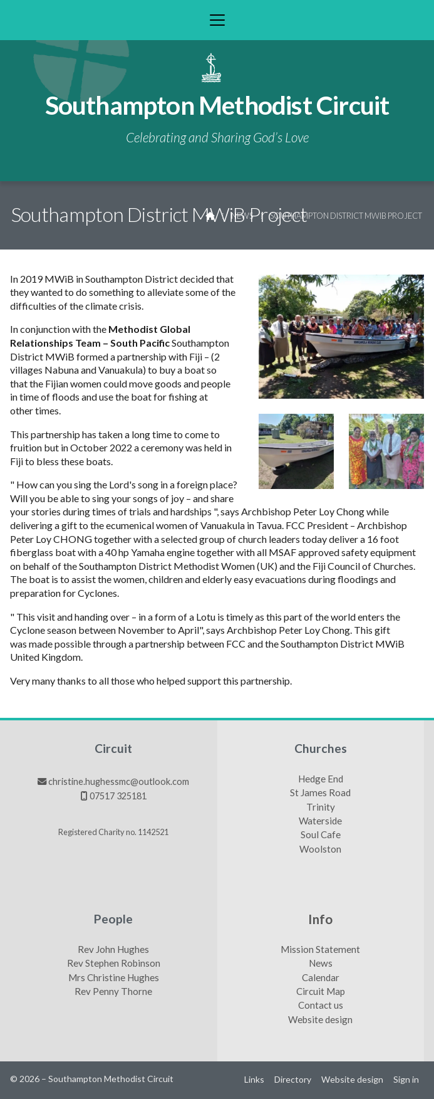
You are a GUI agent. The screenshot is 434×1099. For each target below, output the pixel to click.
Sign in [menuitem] (406, 1079)
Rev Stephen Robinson (113, 964)
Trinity (320, 807)
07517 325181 (118, 796)
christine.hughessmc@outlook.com (118, 781)
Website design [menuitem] (352, 1079)
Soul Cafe (321, 835)
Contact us (320, 1006)
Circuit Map (320, 992)
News (242, 216)
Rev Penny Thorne (113, 992)
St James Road (320, 793)
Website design (320, 1020)
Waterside (320, 821)
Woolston (320, 849)
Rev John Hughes (113, 950)
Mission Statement (320, 950)
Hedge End (320, 779)
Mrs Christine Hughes (113, 978)
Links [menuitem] (254, 1079)
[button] (217, 20)
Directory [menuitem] (292, 1079)
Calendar (320, 978)
